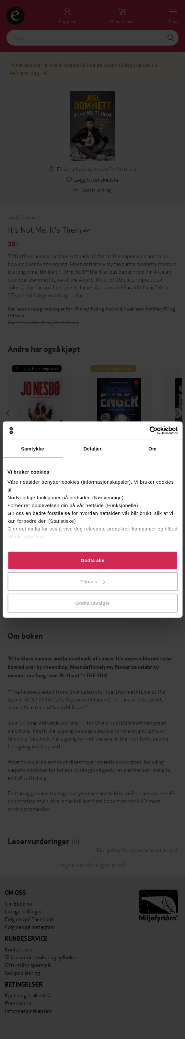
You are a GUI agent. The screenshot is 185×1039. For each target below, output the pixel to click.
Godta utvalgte (92, 602)
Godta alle (93, 560)
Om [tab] (152, 448)
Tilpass (92, 581)
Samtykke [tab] (32, 448)
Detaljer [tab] (93, 448)
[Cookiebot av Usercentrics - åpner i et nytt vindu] (149, 430)
